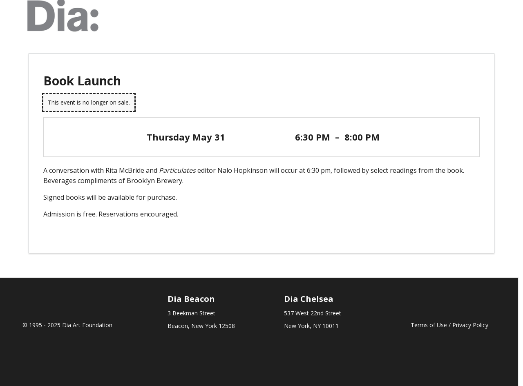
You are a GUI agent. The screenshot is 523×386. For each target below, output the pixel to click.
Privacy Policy (470, 325)
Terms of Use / (431, 325)
